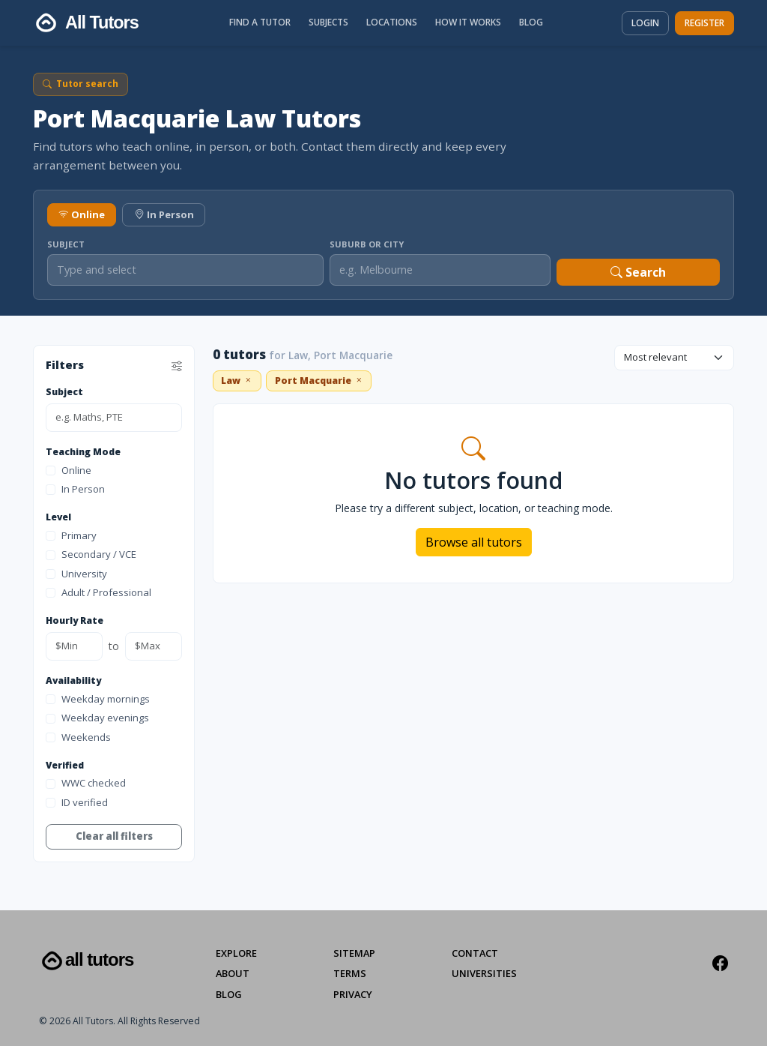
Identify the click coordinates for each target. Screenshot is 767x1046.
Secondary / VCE (91, 554)
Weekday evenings (97, 717)
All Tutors (86, 961)
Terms (349, 973)
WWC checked (86, 783)
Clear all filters (114, 836)
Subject (66, 244)
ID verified (77, 802)
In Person (164, 214)
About (232, 973)
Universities (484, 973)
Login (645, 22)
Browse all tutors (473, 542)
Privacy (352, 994)
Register (704, 22)
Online (81, 214)
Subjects (328, 22)
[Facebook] (720, 963)
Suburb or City (367, 244)
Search (638, 272)
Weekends (78, 737)
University (76, 573)
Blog (531, 22)
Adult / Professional (98, 592)
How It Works (468, 22)
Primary (71, 535)
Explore (236, 953)
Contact (475, 953)
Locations (391, 22)
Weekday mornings (98, 699)
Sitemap (354, 953)
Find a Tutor (260, 22)
